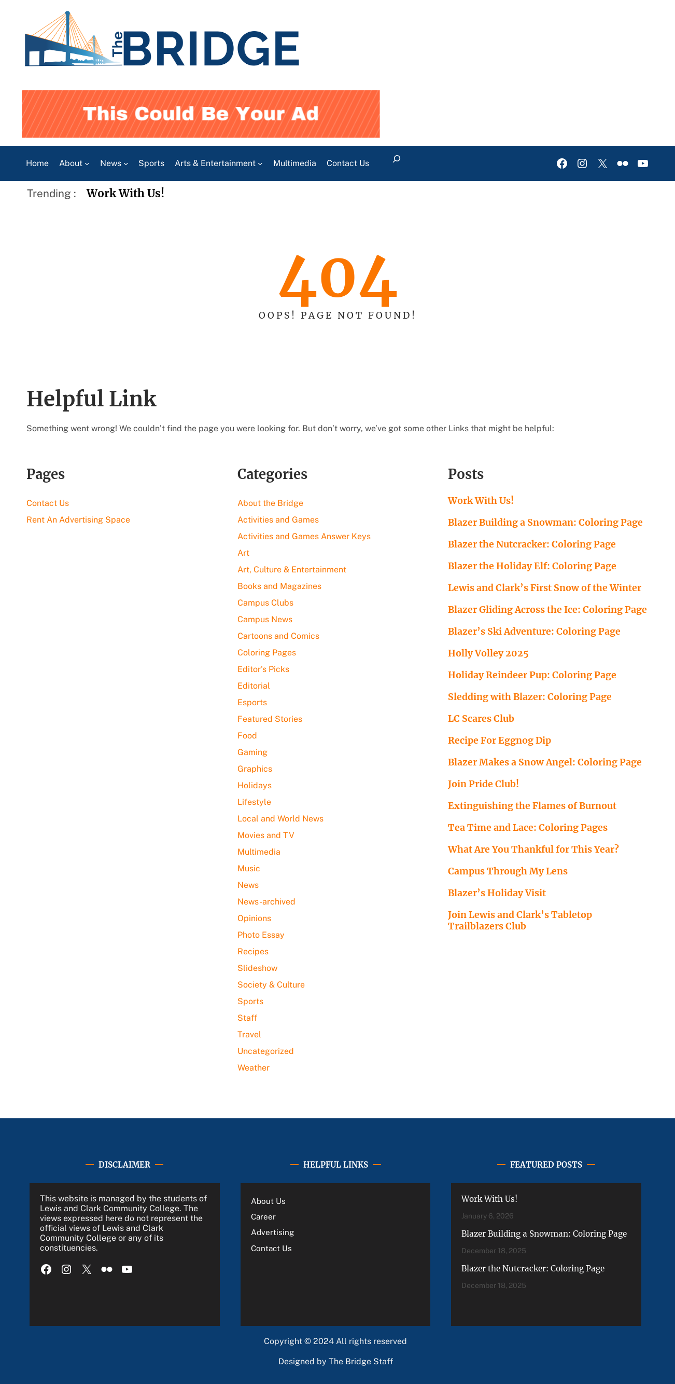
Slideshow (257, 968)
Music (248, 868)
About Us (268, 1201)
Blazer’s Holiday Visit (497, 893)
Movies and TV (265, 835)
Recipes (253, 951)
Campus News (264, 619)
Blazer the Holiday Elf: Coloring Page (532, 566)
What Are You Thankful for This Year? (533, 849)
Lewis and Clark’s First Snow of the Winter (544, 588)
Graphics (254, 769)
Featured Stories (269, 719)
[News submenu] (126, 163)
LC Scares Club (481, 718)
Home (37, 163)
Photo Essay (261, 935)
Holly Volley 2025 (488, 653)
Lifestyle (254, 802)
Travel (249, 1034)
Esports (252, 702)
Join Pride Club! (483, 784)
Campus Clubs (265, 603)
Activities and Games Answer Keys (304, 536)
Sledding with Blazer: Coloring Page (530, 697)
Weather (253, 1068)
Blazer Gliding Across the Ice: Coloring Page (547, 609)
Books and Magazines (279, 586)
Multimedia (258, 852)
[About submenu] (87, 163)
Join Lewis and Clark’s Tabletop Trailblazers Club (520, 920)
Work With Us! (125, 193)
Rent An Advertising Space (78, 520)
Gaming (252, 752)
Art (243, 553)
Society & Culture (271, 985)
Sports (250, 1001)
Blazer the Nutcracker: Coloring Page (532, 544)
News (248, 885)
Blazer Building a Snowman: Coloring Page (545, 522)
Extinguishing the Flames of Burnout (533, 806)
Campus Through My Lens (508, 871)
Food (247, 736)
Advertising (272, 1232)
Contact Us (47, 503)
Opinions (254, 918)
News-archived (266, 902)
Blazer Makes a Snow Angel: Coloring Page (545, 762)
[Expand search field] (396, 163)
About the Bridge (270, 503)
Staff (247, 1018)
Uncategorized (265, 1051)
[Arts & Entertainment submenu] (260, 163)
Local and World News (280, 819)
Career (263, 1216)
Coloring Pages (266, 652)
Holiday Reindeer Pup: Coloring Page (532, 675)
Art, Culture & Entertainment (291, 569)
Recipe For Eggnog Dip (499, 740)
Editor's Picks (263, 669)
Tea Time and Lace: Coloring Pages (528, 827)
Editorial (253, 686)
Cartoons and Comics (278, 636)
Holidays (254, 785)
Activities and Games (278, 520)
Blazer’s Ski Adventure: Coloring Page (534, 631)
